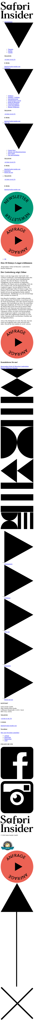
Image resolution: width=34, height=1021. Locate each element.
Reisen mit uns (8, 172)
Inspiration (7, 171)
